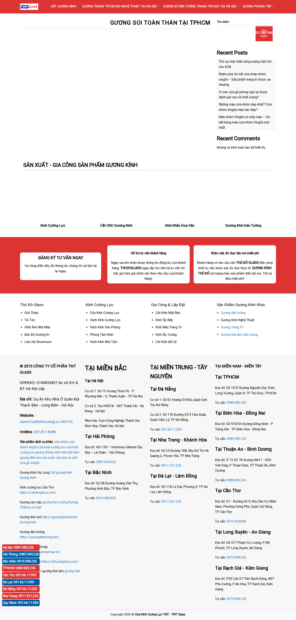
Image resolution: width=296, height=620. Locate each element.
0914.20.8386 (236, 521)
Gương (73, 502)
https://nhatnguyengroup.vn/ (40, 552)
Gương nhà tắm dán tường (239, 335)
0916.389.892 (106, 498)
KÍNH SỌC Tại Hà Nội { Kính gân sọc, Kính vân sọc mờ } (148, 20)
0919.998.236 (236, 557)
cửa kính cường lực (51, 447)
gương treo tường (54, 502)
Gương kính (28, 522)
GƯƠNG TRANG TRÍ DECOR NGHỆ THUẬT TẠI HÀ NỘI (120, 6)
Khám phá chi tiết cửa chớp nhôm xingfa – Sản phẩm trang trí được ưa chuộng (245, 79)
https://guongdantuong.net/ (39, 537)
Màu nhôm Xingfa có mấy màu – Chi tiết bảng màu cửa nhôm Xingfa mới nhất (244, 122)
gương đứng (44, 452)
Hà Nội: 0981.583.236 (18, 548)
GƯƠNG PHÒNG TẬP (258, 6)
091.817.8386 (45, 432)
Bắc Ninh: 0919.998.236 (20, 561)
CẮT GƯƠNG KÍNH (65, 6)
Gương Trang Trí (232, 327)
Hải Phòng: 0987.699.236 (21, 554)
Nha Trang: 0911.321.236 (20, 596)
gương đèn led (30, 458)
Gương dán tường (233, 313)
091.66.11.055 (171, 429)
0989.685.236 (236, 403)
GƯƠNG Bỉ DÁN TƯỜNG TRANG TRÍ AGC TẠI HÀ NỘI (201, 6)
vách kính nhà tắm (66, 452)
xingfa (35, 463)
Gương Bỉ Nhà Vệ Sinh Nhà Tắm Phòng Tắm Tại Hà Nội (189, 33)
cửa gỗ (25, 463)
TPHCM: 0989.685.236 (19, 568)
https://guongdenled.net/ (60, 517)
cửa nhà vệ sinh (67, 458)
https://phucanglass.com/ (59, 562)
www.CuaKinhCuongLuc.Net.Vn (46, 421)
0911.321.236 (171, 465)
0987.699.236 (106, 462)
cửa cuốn (48, 458)
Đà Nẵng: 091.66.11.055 (20, 589)
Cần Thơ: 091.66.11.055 (19, 575)
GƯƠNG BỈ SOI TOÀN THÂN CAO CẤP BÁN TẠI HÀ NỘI (234, 20)
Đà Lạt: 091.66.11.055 (18, 582)
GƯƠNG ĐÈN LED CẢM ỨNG (255, 33)
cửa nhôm (61, 442)
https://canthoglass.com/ (38, 492)
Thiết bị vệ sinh (30, 507)
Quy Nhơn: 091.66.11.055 (20, 603)
